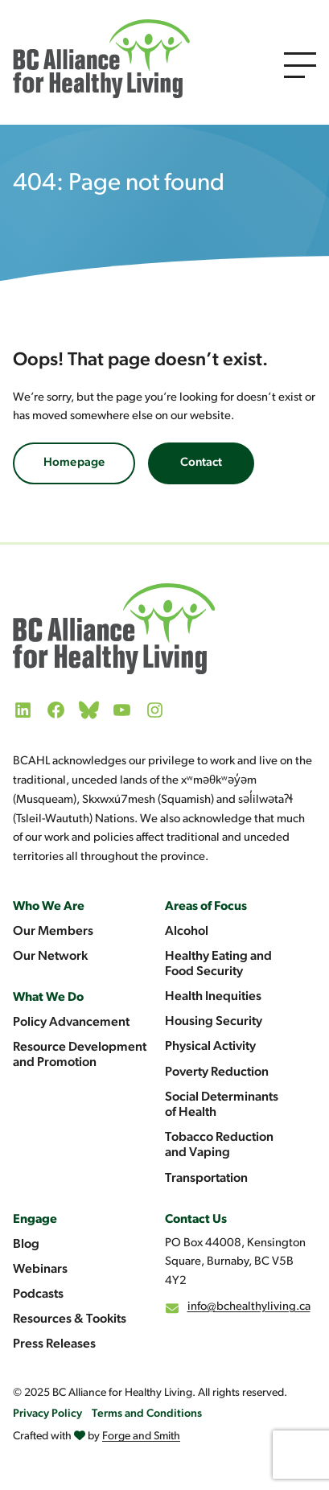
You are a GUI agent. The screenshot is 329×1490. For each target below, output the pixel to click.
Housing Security (213, 1021)
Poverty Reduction (217, 1072)
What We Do (48, 997)
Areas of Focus (206, 906)
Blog (26, 1244)
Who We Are (48, 906)
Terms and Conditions (147, 1414)
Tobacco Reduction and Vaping (219, 1145)
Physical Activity (210, 1046)
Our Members (53, 931)
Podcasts (38, 1294)
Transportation (206, 1178)
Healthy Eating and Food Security (218, 964)
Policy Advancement (71, 1022)
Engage (35, 1219)
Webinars (40, 1269)
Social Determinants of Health (221, 1105)
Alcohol (186, 931)
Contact (201, 463)
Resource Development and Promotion (79, 1055)
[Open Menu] (300, 65)
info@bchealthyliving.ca (248, 1307)
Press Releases (54, 1344)
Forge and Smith (141, 1436)
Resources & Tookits (69, 1319)
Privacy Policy (47, 1414)
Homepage (74, 463)
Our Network (50, 956)
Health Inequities (213, 996)
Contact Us (196, 1219)
